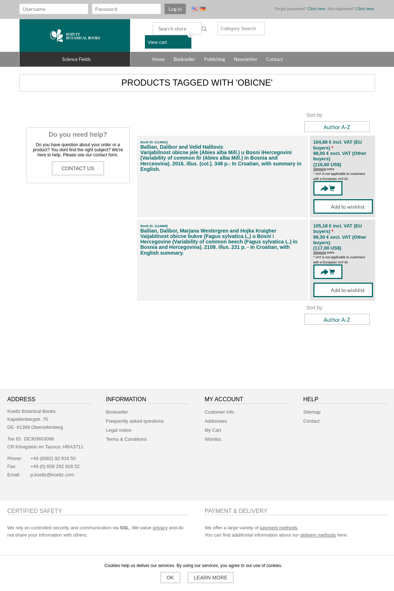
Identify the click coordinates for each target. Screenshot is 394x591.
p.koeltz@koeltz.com (52, 474)
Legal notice (118, 430)
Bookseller (117, 412)
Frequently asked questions (135, 421)
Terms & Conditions (126, 439)
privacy (160, 527)
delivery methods (318, 535)
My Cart (212, 430)
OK (171, 577)
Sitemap (312, 412)
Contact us (78, 168)
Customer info (219, 412)
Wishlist (212, 439)
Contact (311, 421)
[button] (74, 59)
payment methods (278, 527)
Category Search (238, 28)
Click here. (317, 9)
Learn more (210, 577)
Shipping (319, 169)
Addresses (215, 421)
